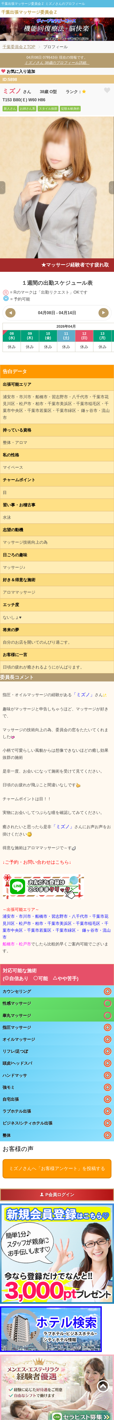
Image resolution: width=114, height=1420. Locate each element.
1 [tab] (49, 36)
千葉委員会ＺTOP (19, 47)
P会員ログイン (57, 1194)
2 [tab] (57, 36)
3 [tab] (64, 36)
